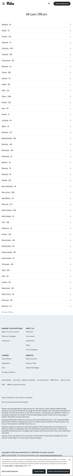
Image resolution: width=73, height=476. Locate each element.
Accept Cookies (39, 473)
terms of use (19, 467)
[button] (3, 3)
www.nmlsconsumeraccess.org (51, 455)
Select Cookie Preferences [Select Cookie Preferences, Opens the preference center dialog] (10, 473)
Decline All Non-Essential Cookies (58, 473)
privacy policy (8, 467)
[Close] (69, 461)
